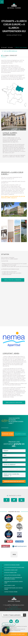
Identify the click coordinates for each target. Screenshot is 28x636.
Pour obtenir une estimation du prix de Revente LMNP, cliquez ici (13, 197)
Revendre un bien (7, 434)
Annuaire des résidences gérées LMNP (13, 582)
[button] (10, 559)
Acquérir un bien (20, 434)
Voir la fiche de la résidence (12, 279)
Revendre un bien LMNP (10, 570)
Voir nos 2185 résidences (9, 51)
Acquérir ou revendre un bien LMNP (14, 634)
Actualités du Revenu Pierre (12, 575)
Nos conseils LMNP (9, 585)
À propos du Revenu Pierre (12, 565)
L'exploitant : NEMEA (11, 353)
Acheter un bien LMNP (10, 572)
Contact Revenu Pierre (10, 591)
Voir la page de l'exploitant (14, 402)
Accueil (4, 47)
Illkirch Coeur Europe (21, 47)
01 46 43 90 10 (13, 607)
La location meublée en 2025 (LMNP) (14, 567)
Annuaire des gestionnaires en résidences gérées (13, 578)
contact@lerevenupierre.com (13, 609)
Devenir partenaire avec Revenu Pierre (13, 588)
